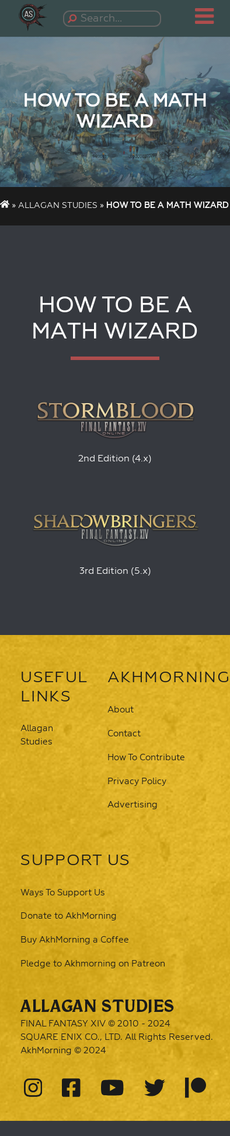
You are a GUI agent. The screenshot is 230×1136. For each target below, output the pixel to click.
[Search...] (113, 18)
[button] (34, 15)
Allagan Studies (57, 206)
